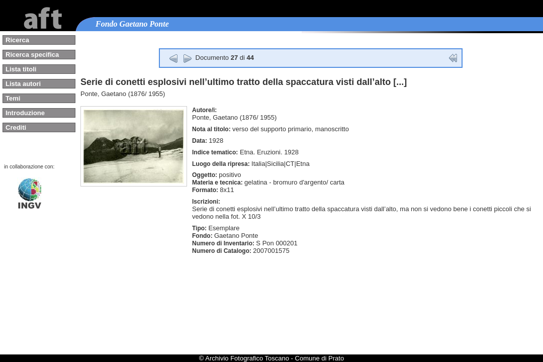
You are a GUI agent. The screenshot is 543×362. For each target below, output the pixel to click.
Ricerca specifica (32, 54)
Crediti (16, 127)
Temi (13, 98)
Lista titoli (21, 69)
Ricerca (17, 40)
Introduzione (25, 113)
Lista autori (23, 83)
